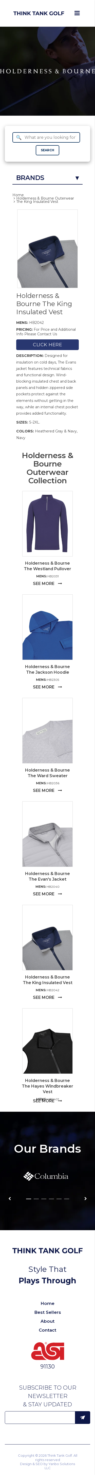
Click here (47, 345)
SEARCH (47, 150)
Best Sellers (47, 1312)
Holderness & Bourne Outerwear (45, 198)
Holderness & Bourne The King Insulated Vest (44, 304)
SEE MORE (47, 583)
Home (18, 195)
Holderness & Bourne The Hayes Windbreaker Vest (47, 1086)
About (47, 1321)
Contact (47, 1330)
